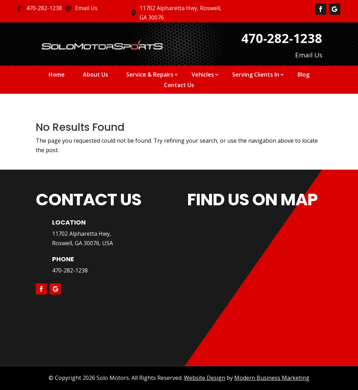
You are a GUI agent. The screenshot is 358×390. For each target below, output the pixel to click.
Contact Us (179, 86)
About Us (95, 75)
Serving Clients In (255, 75)
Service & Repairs (149, 75)
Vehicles (203, 75)
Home (57, 75)
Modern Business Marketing (271, 378)
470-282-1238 (70, 270)
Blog (303, 75)
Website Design (204, 378)
